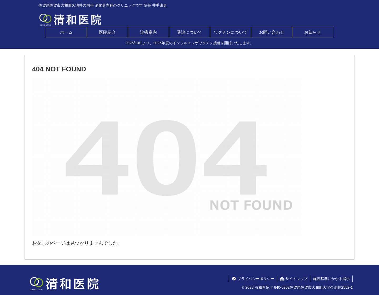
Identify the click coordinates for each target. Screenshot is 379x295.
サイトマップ (293, 279)
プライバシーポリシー (253, 279)
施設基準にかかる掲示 (331, 279)
